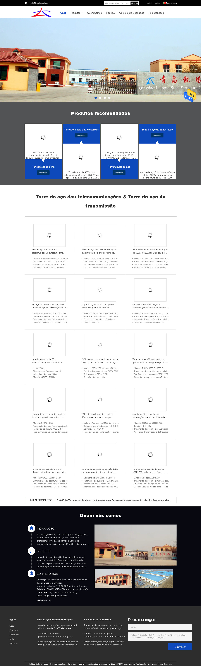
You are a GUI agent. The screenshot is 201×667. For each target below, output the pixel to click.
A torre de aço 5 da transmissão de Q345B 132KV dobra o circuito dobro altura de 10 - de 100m (157, 175)
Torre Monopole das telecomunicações (85, 129)
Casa (63, 12)
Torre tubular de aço (119, 166)
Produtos (75, 12)
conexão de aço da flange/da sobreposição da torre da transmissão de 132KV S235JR (150, 306)
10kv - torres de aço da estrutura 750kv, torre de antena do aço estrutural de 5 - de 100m (97, 416)
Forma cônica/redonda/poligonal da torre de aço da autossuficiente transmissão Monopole (104, 643)
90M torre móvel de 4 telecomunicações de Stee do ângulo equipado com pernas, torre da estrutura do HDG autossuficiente (43, 156)
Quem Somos (94, 12)
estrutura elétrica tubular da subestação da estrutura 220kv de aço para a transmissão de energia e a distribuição (149, 416)
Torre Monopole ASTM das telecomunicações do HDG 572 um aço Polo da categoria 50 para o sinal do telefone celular (81, 176)
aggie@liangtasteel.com (39, 3)
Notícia (12, 639)
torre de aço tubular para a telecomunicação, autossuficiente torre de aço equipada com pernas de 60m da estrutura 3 (50, 251)
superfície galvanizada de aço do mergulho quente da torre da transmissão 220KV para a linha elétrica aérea (98, 306)
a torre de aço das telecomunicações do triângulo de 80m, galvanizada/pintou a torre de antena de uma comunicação (58, 643)
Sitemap (13, 643)
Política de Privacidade (38, 664)
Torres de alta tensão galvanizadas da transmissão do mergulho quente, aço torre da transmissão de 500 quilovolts (103, 627)
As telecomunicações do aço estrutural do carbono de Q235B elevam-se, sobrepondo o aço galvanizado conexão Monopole (58, 627)
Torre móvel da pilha (43, 166)
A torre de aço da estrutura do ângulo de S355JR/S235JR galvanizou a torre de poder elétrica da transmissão (150, 251)
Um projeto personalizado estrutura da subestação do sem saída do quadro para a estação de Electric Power (48, 416)
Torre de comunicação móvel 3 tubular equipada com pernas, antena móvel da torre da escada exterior (50, 471)
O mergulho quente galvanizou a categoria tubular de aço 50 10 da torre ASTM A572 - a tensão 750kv (119, 155)
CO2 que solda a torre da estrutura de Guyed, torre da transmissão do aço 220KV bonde (100, 361)
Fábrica (110, 12)
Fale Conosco (156, 12)
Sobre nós (14, 634)
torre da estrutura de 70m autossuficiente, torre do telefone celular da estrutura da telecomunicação (47, 361)
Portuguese (171, 3)
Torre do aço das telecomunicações (54, 619)
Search (134, 3)
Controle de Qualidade (131, 12)
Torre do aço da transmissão (157, 129)
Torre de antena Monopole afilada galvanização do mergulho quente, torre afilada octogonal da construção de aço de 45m (150, 361)
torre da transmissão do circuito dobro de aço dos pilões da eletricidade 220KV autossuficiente (100, 471)
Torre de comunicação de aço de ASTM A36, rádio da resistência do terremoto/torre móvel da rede (148, 471)
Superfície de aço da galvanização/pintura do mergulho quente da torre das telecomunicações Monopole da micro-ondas (57, 635)
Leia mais (43, 172)
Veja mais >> (44, 600)
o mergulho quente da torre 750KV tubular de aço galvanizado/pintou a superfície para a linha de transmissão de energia (50, 306)
